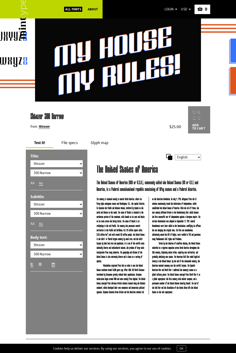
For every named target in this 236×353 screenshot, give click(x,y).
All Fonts (73, 9)
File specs (70, 142)
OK (181, 348)
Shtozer (44, 126)
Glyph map (99, 142)
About (93, 9)
